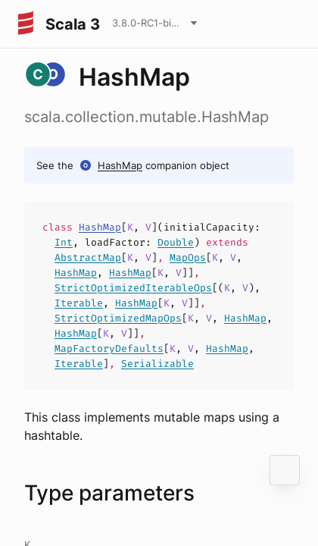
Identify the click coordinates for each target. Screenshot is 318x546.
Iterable (79, 303)
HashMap (120, 165)
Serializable (157, 363)
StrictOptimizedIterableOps (133, 287)
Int (64, 242)
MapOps (188, 257)
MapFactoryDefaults (109, 348)
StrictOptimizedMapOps (118, 318)
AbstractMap (88, 257)
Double (175, 242)
